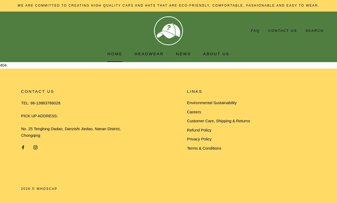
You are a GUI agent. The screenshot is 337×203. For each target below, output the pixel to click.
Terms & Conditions (204, 148)
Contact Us (282, 31)
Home (114, 54)
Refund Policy (199, 130)
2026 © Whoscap (39, 189)
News (183, 54)
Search (314, 31)
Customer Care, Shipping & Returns (218, 121)
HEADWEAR (149, 54)
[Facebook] (23, 147)
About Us (216, 54)
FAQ (255, 31)
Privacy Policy (199, 139)
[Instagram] (35, 147)
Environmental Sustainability (211, 102)
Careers (194, 112)
